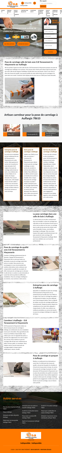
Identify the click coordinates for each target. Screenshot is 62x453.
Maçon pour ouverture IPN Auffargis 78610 (29, 417)
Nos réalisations (9, 44)
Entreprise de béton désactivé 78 (41, 12)
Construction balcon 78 (24, 11)
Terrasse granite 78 (9, 12)
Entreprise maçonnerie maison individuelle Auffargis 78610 (49, 417)
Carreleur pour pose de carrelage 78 (55, 13)
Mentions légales (45, 449)
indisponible (26, 3)
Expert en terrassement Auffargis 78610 (30, 422)
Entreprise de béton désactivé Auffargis (11, 416)
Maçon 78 (3, 11)
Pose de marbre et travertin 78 (16, 13)
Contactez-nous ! (23, 44)
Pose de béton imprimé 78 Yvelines (48, 13)
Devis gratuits (35, 449)
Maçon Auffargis (7, 412)
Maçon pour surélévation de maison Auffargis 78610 (48, 412)
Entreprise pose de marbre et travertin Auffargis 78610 (29, 406)
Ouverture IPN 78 (33, 11)
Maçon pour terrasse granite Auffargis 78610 (10, 421)
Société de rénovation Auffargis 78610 (49, 406)
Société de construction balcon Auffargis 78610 (30, 412)
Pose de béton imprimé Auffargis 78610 (11, 408)
